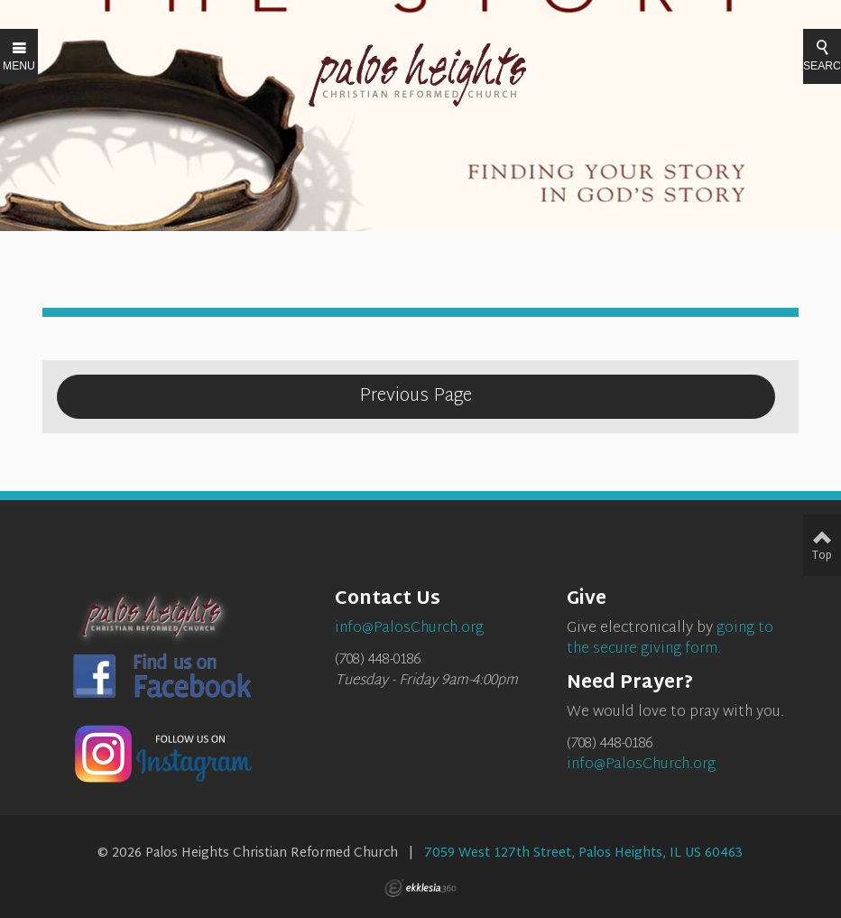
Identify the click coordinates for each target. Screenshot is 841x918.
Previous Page (415, 396)
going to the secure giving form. (670, 639)
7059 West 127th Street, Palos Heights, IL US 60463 (583, 853)
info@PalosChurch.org (641, 765)
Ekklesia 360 (420, 888)
